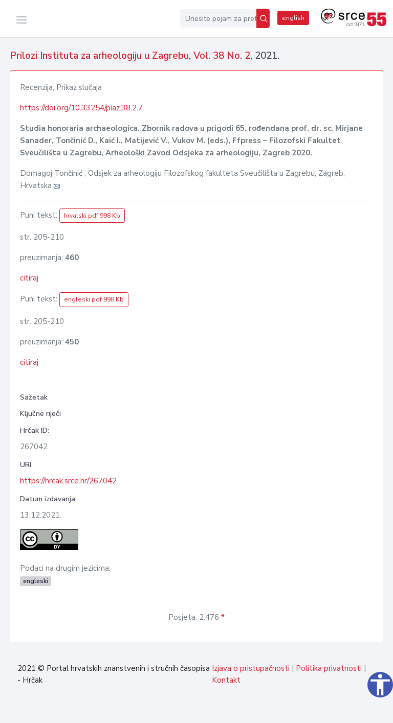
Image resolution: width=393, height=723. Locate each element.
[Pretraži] (263, 18)
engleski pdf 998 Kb (94, 299)
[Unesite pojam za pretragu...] (218, 18)
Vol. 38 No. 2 (221, 55)
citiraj (29, 278)
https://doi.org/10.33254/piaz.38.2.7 (81, 108)
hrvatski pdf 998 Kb (92, 216)
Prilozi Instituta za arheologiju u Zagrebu (99, 55)
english (293, 18)
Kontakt (226, 680)
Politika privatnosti (329, 668)
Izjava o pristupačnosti (251, 668)
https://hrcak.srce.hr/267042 (68, 481)
